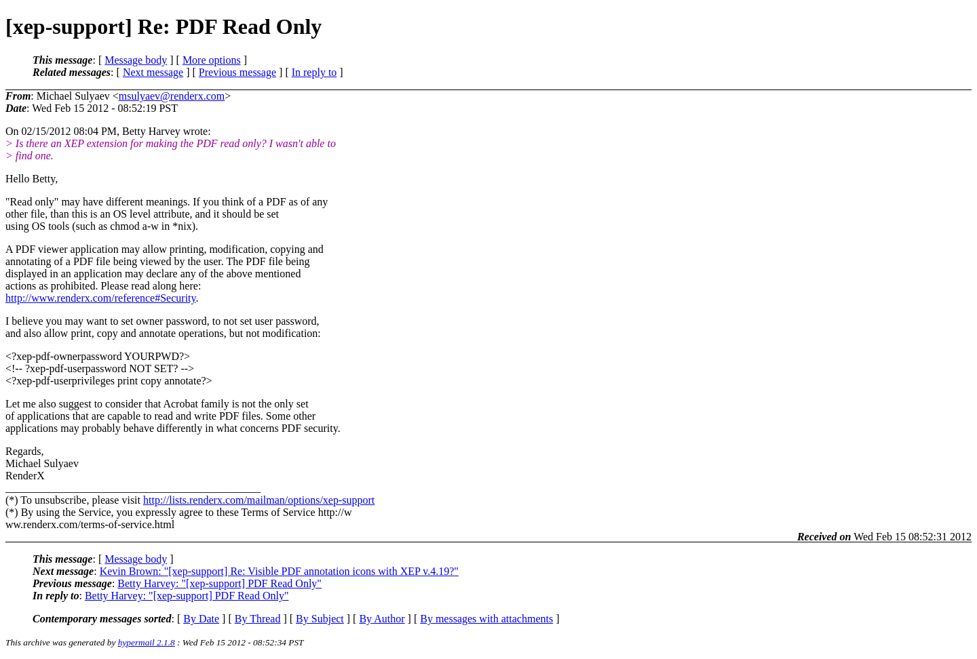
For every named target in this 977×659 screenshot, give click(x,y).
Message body (135, 60)
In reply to (314, 72)
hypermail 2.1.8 (146, 642)
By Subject (320, 618)
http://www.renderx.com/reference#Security (100, 298)
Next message (153, 72)
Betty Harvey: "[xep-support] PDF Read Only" (219, 583)
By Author (381, 618)
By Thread (258, 618)
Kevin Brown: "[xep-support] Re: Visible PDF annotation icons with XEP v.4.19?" (279, 571)
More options (212, 60)
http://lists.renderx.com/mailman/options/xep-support (259, 500)
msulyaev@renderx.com (172, 96)
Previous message (237, 72)
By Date (201, 618)
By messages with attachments (486, 618)
